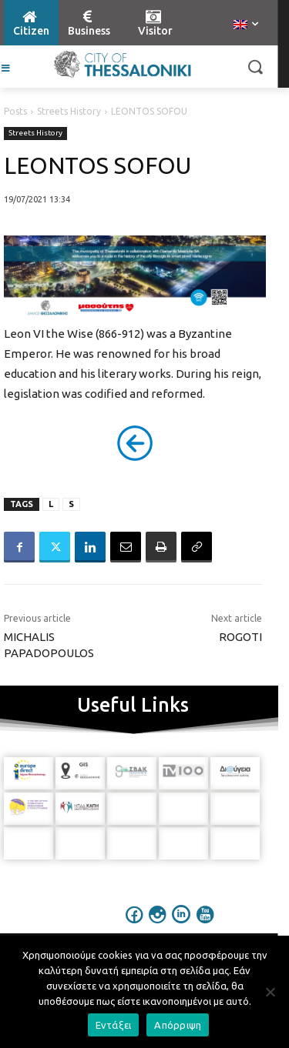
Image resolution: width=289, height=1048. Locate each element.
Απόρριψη (177, 1025)
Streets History (69, 111)
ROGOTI (240, 636)
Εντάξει (114, 1025)
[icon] (134, 925)
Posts (15, 111)
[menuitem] (246, 25)
